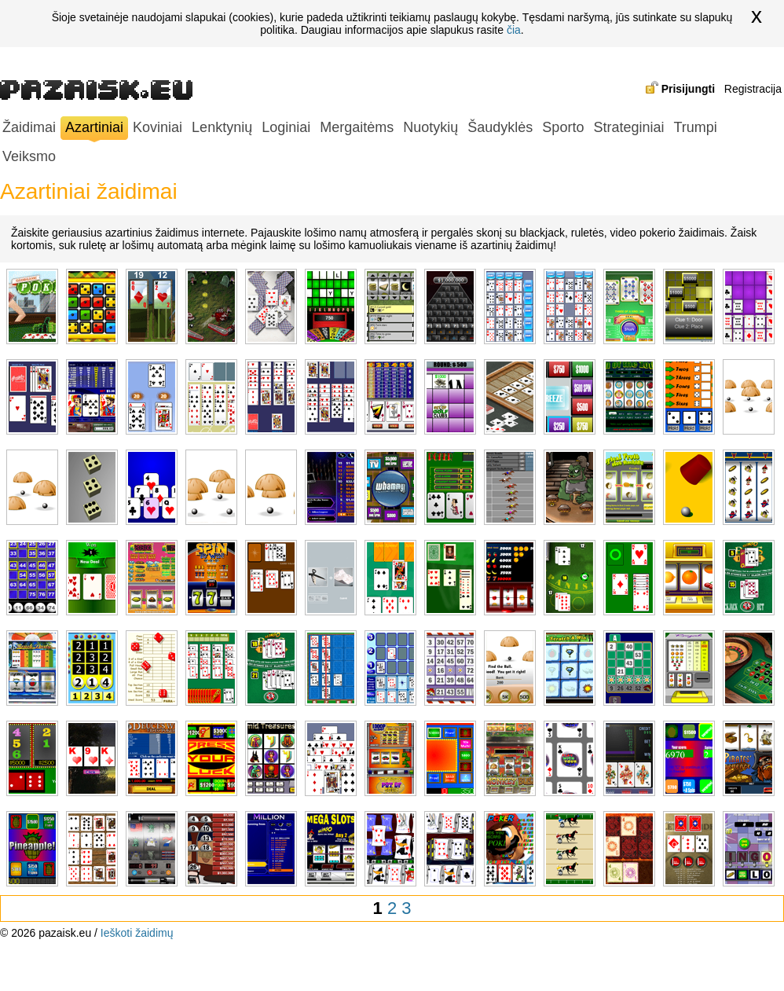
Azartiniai (94, 129)
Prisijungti (688, 89)
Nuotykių (430, 127)
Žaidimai (29, 127)
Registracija (753, 89)
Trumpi (694, 127)
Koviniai (157, 127)
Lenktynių (222, 127)
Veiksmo (29, 156)
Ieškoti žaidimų (137, 933)
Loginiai (286, 127)
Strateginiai (628, 127)
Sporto (563, 127)
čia (514, 30)
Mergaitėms (357, 127)
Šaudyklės (500, 127)
